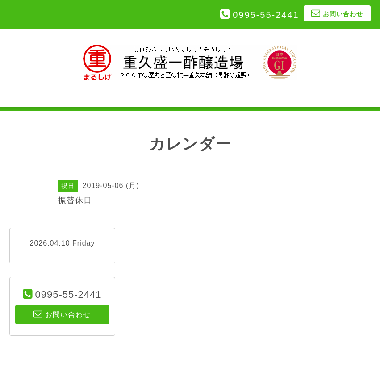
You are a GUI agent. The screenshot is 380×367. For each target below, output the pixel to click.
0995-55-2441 (266, 15)
